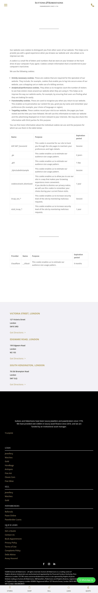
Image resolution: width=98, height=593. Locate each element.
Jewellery (9, 453)
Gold (7, 461)
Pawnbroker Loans (13, 519)
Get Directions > (18, 332)
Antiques (9, 469)
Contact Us (9, 534)
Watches (8, 457)
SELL (7, 486)
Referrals (9, 511)
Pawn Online (10, 515)
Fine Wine (9, 481)
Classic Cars (10, 477)
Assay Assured (11, 558)
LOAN (7, 448)
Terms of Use (10, 546)
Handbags (9, 465)
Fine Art (8, 473)
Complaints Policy (12, 550)
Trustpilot (9, 433)
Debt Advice (10, 554)
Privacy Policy (11, 542)
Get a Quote (10, 531)
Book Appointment (13, 538)
